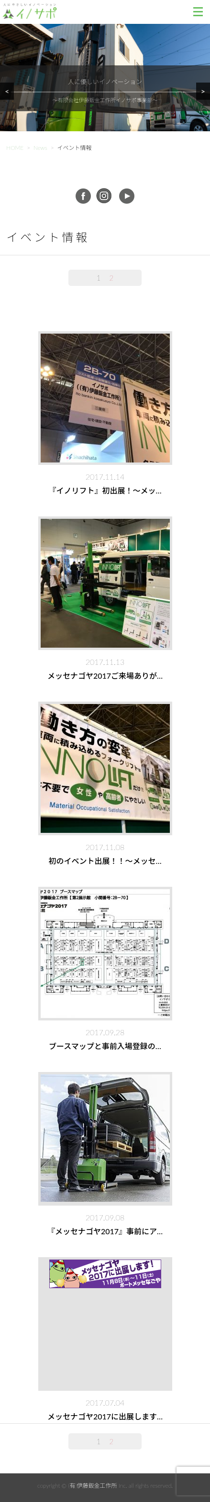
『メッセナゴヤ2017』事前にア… (105, 1231)
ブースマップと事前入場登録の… (105, 1045)
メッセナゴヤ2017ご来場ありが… (105, 675)
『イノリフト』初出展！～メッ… (104, 490)
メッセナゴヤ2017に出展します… (105, 1416)
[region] (105, 89)
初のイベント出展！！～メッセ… (104, 860)
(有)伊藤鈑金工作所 (92, 1485)
